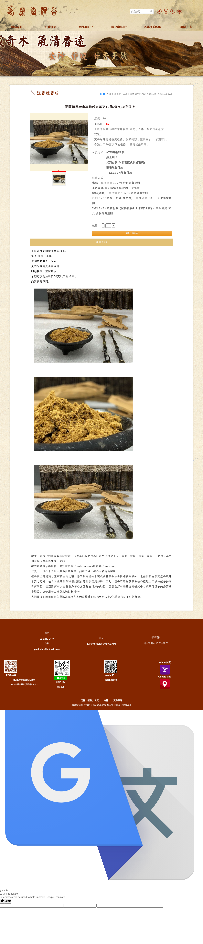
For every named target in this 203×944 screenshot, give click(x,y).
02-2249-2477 (47, 639)
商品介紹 (84, 27)
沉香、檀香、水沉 (90, 700)
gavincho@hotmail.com (47, 649)
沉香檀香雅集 (152, 27)
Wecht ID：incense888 (110, 670)
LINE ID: (60, 682)
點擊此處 (18, 680)
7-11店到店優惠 (18, 684)
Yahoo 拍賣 (165, 662)
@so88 (60, 687)
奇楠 (106, 700)
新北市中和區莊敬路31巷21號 (101, 644)
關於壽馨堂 (118, 27)
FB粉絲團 (11, 675)
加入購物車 (132, 233)
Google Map (164, 677)
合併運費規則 (131, 182)
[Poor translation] (7, 901)
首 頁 (102, 94)
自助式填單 (29, 680)
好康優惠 (50, 27)
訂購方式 (186, 27)
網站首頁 (17, 27)
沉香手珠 (117, 700)
